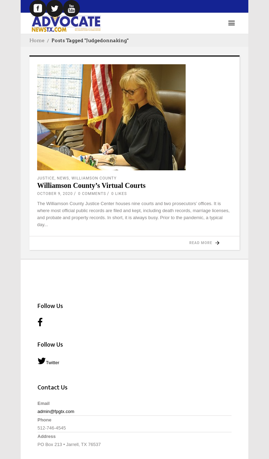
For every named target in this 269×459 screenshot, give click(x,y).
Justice (46, 178)
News (63, 178)
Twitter (48, 361)
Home (36, 40)
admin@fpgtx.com (55, 411)
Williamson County (94, 178)
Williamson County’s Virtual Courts (91, 185)
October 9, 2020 (55, 193)
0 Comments (92, 193)
